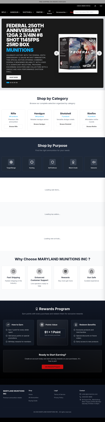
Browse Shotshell (65, 124)
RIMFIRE (39, 12)
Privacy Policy (58, 397)
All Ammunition (33, 397)
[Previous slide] (56, 53)
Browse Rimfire (92, 126)
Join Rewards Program (52, 367)
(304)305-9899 (87, 397)
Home (30, 394)
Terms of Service (59, 394)
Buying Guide (33, 401)
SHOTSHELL (27, 12)
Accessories (61, 12)
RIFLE (4, 12)
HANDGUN (14, 12)
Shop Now (14, 77)
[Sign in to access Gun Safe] (102, 12)
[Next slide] (99, 53)
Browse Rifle (13, 126)
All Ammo (49, 12)
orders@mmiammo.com (90, 394)
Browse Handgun (39, 124)
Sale (71, 12)
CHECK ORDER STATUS (83, 6)
